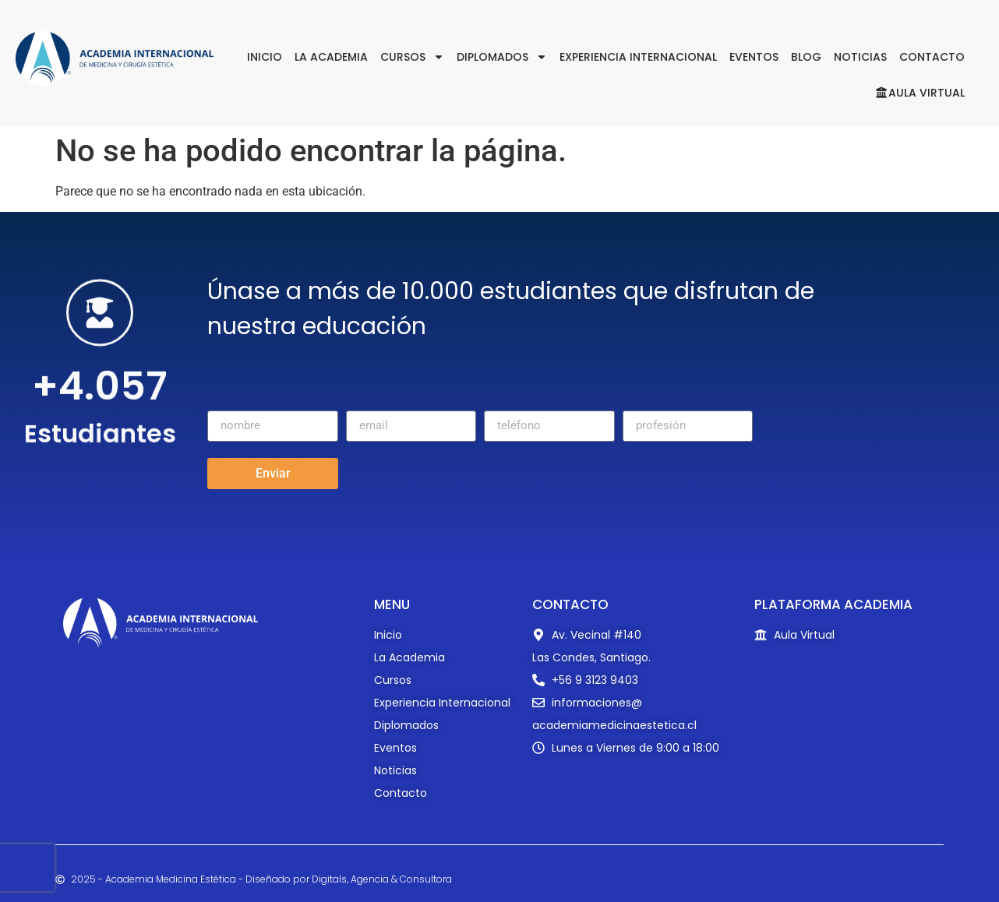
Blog (806, 57)
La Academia (331, 57)
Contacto (932, 57)
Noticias (860, 57)
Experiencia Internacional (638, 57)
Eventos (753, 57)
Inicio (264, 57)
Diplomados (502, 57)
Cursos (412, 57)
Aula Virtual (920, 92)
